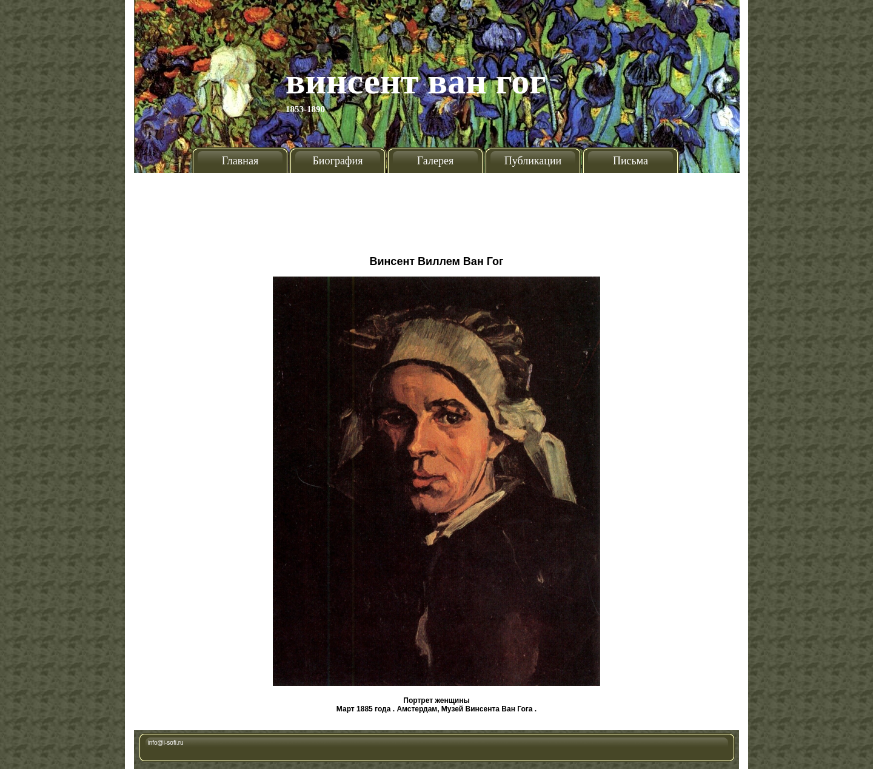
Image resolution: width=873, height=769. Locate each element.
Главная (240, 161)
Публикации (532, 161)
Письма (630, 161)
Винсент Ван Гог (416, 81)
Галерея (435, 161)
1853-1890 (305, 109)
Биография (338, 161)
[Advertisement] (436, 209)
